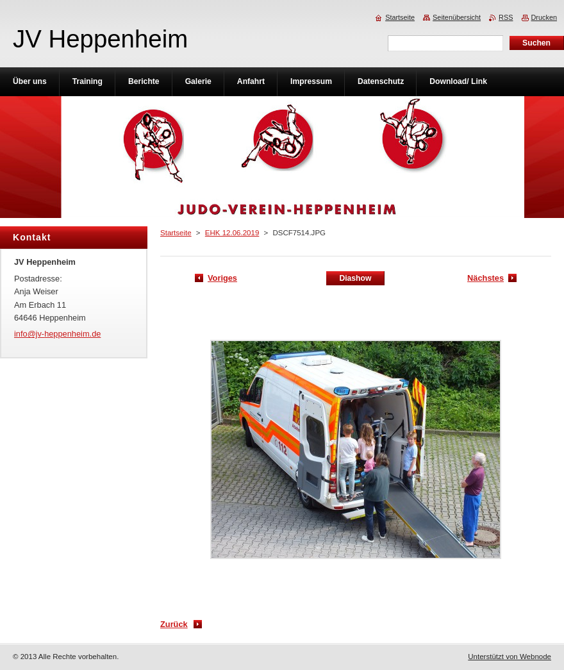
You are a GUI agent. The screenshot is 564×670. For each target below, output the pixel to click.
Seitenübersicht (457, 17)
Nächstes (485, 278)
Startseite (176, 233)
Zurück (174, 624)
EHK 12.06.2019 (232, 233)
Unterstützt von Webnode (509, 656)
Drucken (544, 17)
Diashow (355, 278)
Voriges (222, 278)
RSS (506, 17)
